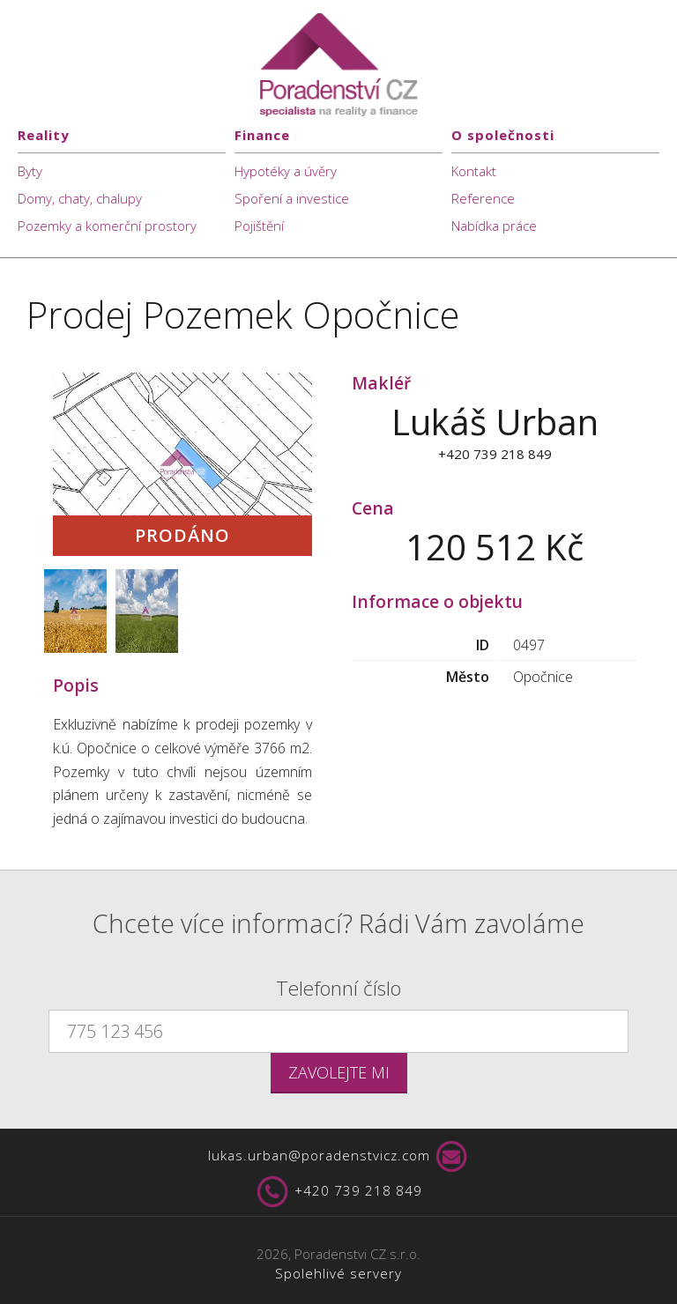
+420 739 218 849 (338, 1192)
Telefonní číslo (338, 988)
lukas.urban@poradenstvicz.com (339, 1156)
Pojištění (259, 225)
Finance (262, 135)
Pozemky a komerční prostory (107, 225)
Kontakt (473, 171)
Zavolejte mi (339, 1072)
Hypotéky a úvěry (285, 171)
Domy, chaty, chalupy (80, 198)
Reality (44, 135)
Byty (30, 171)
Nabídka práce (494, 225)
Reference (483, 198)
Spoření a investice (291, 198)
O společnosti (502, 135)
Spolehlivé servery (338, 1273)
